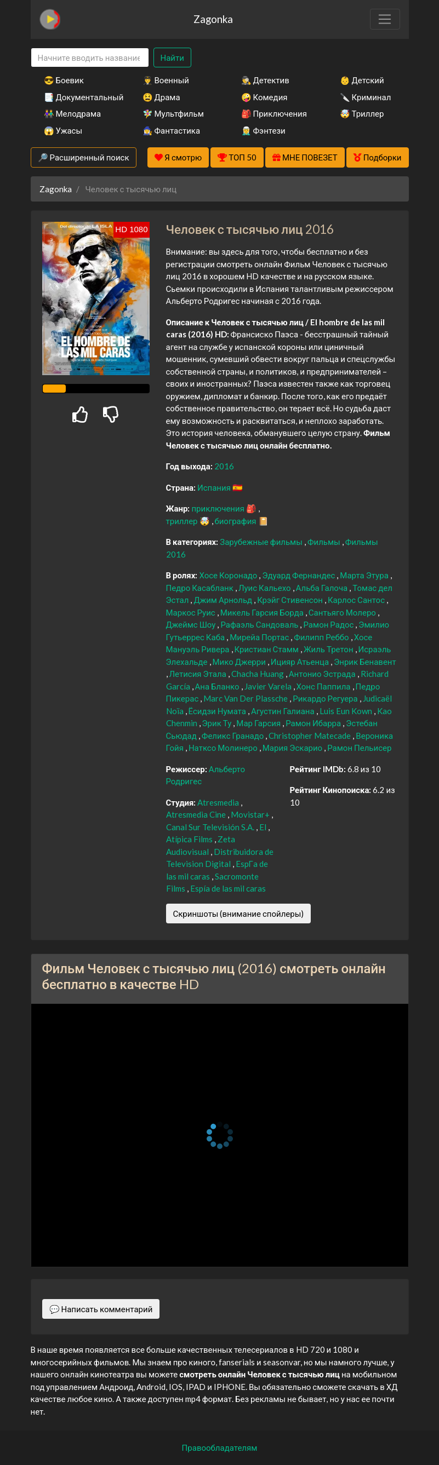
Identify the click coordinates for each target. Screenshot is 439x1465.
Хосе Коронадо (229, 575)
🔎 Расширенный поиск (83, 157)
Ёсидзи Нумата (218, 711)
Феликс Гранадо (234, 735)
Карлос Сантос (357, 600)
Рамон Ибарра (314, 723)
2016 (224, 466)
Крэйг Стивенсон (290, 600)
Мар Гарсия (259, 723)
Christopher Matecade (310, 735)
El (263, 827)
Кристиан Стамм (267, 649)
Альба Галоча (323, 588)
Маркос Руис (191, 612)
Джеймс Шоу (192, 624)
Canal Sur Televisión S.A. (211, 827)
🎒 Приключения (274, 113)
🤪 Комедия (264, 97)
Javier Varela (268, 686)
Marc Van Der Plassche (246, 698)
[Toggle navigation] (385, 19)
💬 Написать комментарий (101, 1309)
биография (236, 521)
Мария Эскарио (293, 747)
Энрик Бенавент (365, 662)
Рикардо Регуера (326, 698)
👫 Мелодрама (72, 113)
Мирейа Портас (260, 637)
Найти (172, 57)
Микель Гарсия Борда (262, 612)
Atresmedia (219, 802)
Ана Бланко (218, 686)
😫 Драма (161, 97)
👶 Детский (362, 80)
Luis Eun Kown (347, 711)
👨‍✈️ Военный (165, 80)
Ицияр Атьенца (300, 662)
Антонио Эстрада (323, 674)
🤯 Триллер (362, 113)
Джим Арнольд (223, 600)
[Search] (90, 58)
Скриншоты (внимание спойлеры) (238, 913)
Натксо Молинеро (224, 747)
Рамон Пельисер (359, 747)
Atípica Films (190, 839)
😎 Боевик (64, 80)
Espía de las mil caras (228, 888)
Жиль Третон (329, 649)
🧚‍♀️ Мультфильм (173, 113)
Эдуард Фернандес (299, 575)
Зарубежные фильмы (262, 542)
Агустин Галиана (283, 711)
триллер (182, 521)
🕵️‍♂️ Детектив (265, 80)
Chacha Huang (258, 674)
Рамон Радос (329, 624)
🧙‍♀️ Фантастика (171, 130)
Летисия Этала (198, 674)
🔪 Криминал (365, 97)
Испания (214, 487)
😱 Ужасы (63, 130)
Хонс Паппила (324, 686)
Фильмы (324, 542)
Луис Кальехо (265, 588)
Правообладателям (220, 1447)
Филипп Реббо (322, 637)
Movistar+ (251, 814)
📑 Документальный (78, 97)
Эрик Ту (217, 723)
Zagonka (213, 19)
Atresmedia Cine (196, 814)
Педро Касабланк (200, 588)
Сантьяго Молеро (343, 612)
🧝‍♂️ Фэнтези (263, 130)
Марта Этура (365, 575)
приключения (218, 508)
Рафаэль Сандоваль (260, 624)
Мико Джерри (240, 662)
